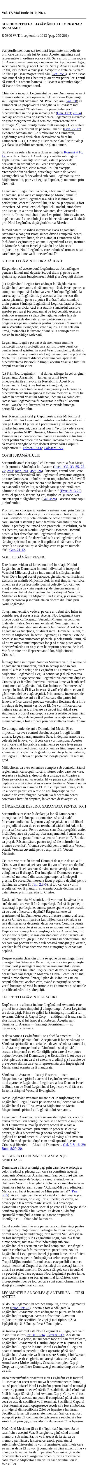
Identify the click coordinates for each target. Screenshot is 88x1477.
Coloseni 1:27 (53, 448)
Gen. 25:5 (58, 74)
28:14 (77, 113)
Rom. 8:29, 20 (12, 1148)
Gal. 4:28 (49, 499)
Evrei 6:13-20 (70, 491)
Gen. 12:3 (64, 113)
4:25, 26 (36, 471)
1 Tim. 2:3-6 (38, 884)
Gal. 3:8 (71, 101)
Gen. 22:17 (72, 129)
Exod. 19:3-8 (20, 1308)
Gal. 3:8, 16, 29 (74, 1145)
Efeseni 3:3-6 (32, 448)
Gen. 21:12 (17, 550)
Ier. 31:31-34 (35, 1335)
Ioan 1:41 (21, 471)
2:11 (10, 471)
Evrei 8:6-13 (55, 1335)
